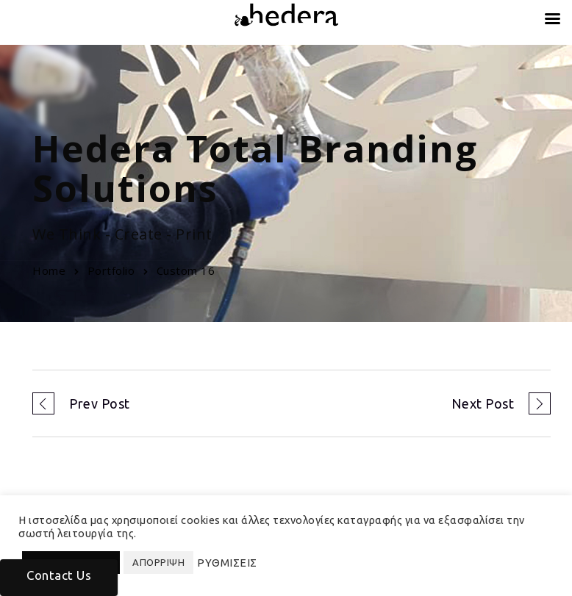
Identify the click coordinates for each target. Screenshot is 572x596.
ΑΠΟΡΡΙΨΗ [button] (158, 562)
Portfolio (111, 270)
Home (48, 270)
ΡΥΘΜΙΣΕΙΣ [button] (227, 562)
